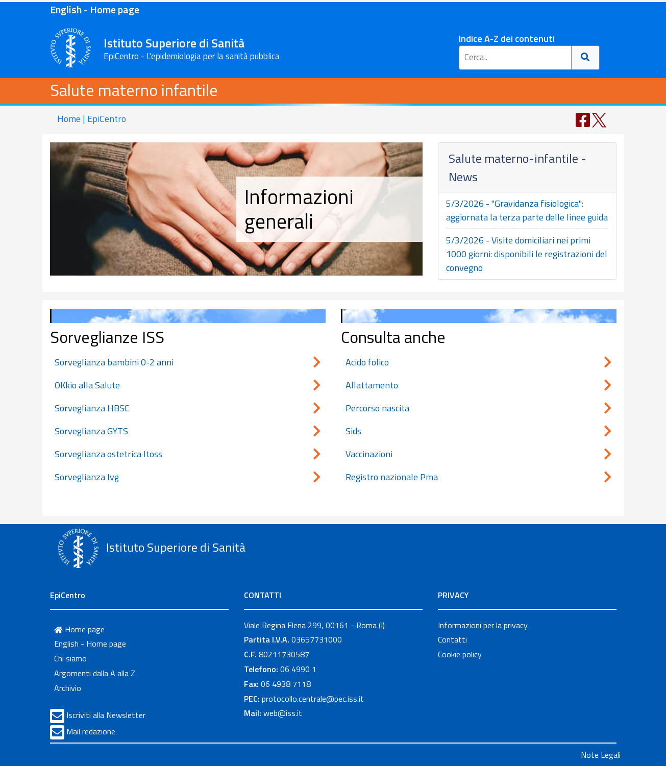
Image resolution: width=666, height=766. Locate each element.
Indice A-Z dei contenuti (507, 38)
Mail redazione (90, 731)
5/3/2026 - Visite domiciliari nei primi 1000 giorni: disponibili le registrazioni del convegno (526, 254)
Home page (79, 629)
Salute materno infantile (134, 90)
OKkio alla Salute (188, 385)
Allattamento (479, 385)
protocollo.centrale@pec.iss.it (313, 699)
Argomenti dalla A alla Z (94, 673)
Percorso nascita (479, 408)
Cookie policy (460, 654)
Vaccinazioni (479, 454)
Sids (479, 431)
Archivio (67, 688)
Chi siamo (70, 658)
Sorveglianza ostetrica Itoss (188, 454)
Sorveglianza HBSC (188, 408)
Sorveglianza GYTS (188, 431)
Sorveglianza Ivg (188, 477)
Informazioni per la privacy (483, 625)
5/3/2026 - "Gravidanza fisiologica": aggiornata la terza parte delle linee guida (527, 210)
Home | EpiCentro (91, 119)
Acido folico (479, 362)
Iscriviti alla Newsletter (105, 715)
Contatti (452, 639)
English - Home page (94, 9)
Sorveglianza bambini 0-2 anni (188, 362)
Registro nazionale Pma (479, 477)
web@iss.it (282, 713)
